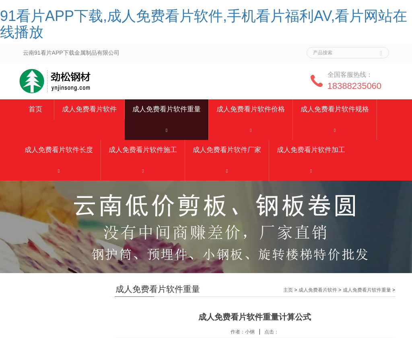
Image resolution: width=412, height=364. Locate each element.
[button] (166, 129)
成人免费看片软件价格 (250, 109)
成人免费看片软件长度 (59, 150)
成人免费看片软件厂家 (227, 150)
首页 (35, 109)
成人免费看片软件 (89, 109)
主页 (288, 290)
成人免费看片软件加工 (311, 150)
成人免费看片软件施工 (143, 150)
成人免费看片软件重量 (166, 109)
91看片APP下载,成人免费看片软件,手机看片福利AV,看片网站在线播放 (203, 24)
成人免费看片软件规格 (335, 109)
